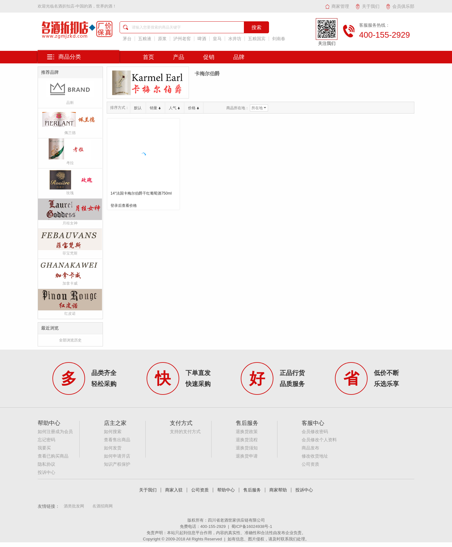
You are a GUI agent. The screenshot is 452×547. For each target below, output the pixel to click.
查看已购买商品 (53, 456)
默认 (138, 108)
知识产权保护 (117, 464)
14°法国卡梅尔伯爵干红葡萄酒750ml (141, 193)
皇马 (217, 38)
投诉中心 (46, 472)
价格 (193, 108)
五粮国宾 (257, 38)
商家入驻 (174, 490)
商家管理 (337, 6)
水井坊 (234, 38)
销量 (155, 108)
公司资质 (310, 464)
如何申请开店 (117, 456)
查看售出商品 (117, 439)
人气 (174, 108)
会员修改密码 (315, 431)
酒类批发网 (74, 506)
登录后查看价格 (123, 205)
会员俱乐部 (400, 6)
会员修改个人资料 (319, 439)
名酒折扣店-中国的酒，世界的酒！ (85, 6)
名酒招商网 (102, 506)
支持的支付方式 (185, 431)
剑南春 (278, 38)
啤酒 (201, 38)
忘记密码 (46, 439)
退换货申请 (247, 456)
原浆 (162, 38)
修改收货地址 (315, 456)
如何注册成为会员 (55, 431)
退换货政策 (247, 431)
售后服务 (252, 490)
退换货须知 (247, 448)
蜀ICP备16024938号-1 (251, 526)
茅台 (127, 38)
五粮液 (144, 38)
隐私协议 (46, 464)
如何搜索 (112, 431)
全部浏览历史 (70, 340)
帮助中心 (226, 490)
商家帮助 (278, 490)
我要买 (44, 448)
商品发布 (310, 448)
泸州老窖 (182, 38)
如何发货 (112, 448)
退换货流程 (247, 439)
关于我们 (367, 6)
